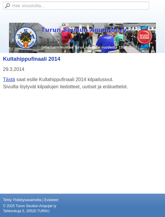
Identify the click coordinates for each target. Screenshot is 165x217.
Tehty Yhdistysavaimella (22, 200)
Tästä (9, 79)
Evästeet (51, 200)
